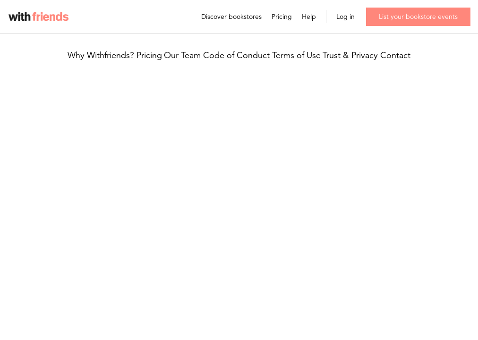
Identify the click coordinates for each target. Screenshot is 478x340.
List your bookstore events (418, 16)
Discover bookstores (231, 16)
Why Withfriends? (101, 55)
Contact (395, 55)
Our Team (182, 55)
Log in (345, 16)
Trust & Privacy (350, 55)
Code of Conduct (236, 55)
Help (309, 16)
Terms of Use (296, 55)
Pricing (282, 16)
